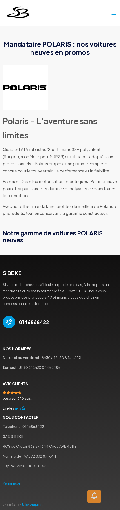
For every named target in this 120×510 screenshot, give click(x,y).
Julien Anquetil (32, 505)
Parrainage (11, 483)
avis (20, 408)
